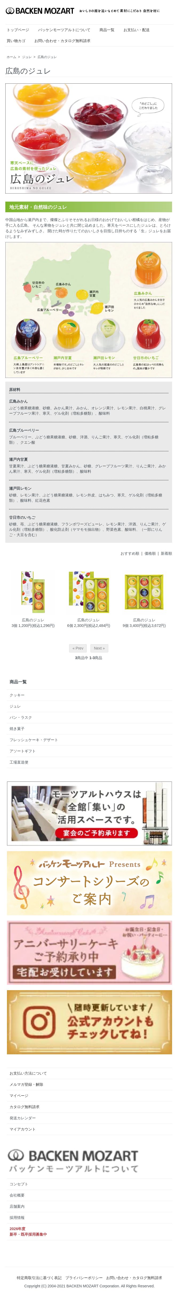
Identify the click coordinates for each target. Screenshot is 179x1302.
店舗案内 (17, 1206)
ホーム (11, 57)
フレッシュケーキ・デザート (34, 740)
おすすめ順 (130, 553)
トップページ (18, 30)
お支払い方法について (28, 1073)
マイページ (19, 1095)
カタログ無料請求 (24, 1107)
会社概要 (17, 1195)
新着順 (166, 553)
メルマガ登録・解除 (26, 1084)
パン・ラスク (21, 717)
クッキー (17, 695)
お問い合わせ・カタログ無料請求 (62, 41)
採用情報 (17, 1217)
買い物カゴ (16, 41)
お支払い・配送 (137, 30)
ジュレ (27, 57)
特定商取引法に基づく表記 (39, 1278)
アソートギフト (23, 751)
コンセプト (19, 1184)
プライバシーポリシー (84, 1278)
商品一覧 (107, 30)
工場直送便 (19, 762)
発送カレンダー (23, 1118)
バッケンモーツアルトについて (64, 30)
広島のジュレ (47, 57)
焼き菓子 (17, 728)
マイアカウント (23, 1129)
